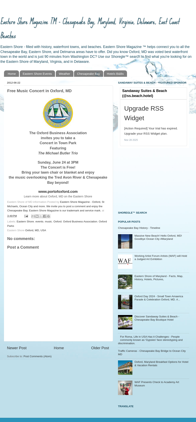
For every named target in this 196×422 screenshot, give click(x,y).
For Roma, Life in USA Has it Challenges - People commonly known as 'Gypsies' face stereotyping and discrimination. (150, 340)
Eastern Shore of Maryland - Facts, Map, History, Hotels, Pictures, (158, 278)
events (39, 221)
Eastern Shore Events (37, 73)
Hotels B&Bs (115, 73)
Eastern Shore (25, 221)
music (48, 221)
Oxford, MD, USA (35, 230)
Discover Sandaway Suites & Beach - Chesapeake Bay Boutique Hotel (156, 318)
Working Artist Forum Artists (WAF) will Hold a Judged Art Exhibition (160, 257)
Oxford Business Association (80, 221)
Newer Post (17, 348)
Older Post (100, 348)
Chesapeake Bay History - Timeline (139, 227)
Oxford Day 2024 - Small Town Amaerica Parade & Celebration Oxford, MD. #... (158, 298)
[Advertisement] (148, 179)
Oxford (57, 221)
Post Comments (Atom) (38, 356)
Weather (64, 73)
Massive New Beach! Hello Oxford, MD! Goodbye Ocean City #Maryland (158, 237)
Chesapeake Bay (88, 73)
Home (12, 73)
